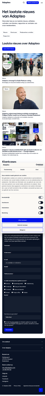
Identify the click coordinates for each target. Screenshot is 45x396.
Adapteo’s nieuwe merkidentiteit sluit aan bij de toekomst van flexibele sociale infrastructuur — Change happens (22, 150)
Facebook (5, 380)
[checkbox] (22, 290)
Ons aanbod (6, 343)
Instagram (5, 382)
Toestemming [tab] (8, 169)
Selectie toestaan (22, 225)
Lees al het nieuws (9, 49)
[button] (24, 3)
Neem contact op (33, 2)
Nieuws (5, 32)
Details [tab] (22, 169)
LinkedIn (4, 377)
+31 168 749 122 (6, 371)
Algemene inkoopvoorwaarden (31, 387)
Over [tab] (37, 169)
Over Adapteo (6, 349)
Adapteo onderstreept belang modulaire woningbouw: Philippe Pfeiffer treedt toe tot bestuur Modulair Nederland (21, 114)
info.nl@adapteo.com (8, 369)
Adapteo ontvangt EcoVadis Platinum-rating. (16, 80)
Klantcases (14, 32)
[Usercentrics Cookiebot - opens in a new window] (36, 165)
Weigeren (22, 230)
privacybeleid (14, 323)
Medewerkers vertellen (26, 32)
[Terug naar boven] (41, 391)
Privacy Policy (17, 387)
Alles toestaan (22, 220)
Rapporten (6, 36)
